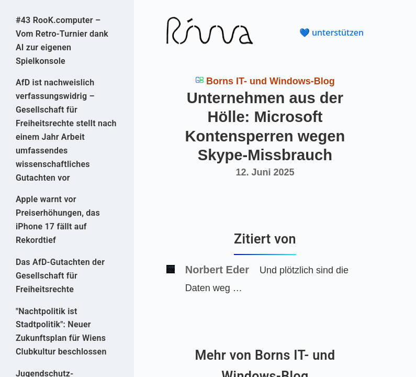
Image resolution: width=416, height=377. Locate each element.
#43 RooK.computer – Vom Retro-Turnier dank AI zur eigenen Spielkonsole (62, 40)
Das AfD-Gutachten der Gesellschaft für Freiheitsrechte (60, 275)
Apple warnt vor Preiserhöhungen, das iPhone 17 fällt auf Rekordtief (58, 219)
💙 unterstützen (331, 32)
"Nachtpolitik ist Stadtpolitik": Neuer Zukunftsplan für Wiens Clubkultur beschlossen (61, 331)
